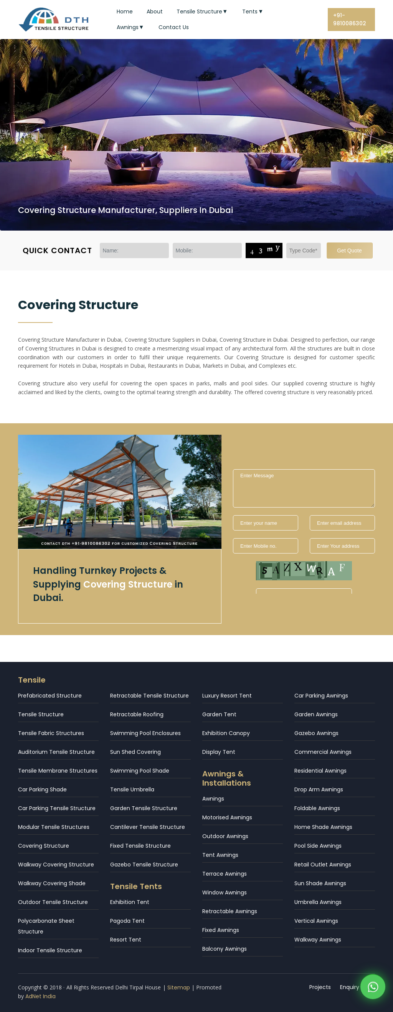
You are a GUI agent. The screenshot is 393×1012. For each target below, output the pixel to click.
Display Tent (218, 752)
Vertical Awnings (316, 921)
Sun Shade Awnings (320, 883)
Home (125, 11)
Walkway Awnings (317, 939)
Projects (320, 987)
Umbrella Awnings (318, 902)
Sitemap (178, 987)
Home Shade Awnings (323, 827)
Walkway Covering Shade (52, 883)
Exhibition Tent (129, 902)
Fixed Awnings (220, 930)
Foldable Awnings (317, 808)
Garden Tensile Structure (143, 808)
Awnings (131, 27)
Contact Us (174, 27)
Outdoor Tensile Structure (53, 902)
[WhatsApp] (372, 988)
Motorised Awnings (227, 817)
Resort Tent (125, 939)
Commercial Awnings (323, 752)
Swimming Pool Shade (139, 771)
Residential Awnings (320, 771)
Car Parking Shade (42, 789)
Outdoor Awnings (225, 836)
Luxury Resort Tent (227, 695)
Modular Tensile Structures (53, 827)
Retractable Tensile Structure (149, 695)
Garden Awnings (316, 714)
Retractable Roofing (136, 714)
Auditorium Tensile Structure (56, 752)
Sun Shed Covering (135, 752)
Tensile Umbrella (132, 789)
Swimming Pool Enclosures (145, 733)
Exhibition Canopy (226, 733)
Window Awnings (224, 892)
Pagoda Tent (127, 921)
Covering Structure (43, 846)
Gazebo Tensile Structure (144, 864)
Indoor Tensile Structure (50, 950)
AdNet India (40, 996)
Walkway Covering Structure (56, 864)
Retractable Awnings (229, 911)
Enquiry (349, 987)
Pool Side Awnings (318, 846)
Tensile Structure (203, 11)
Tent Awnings (220, 855)
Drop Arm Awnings (318, 789)
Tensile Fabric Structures (51, 733)
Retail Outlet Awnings (322, 864)
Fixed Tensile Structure (140, 846)
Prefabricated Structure (50, 695)
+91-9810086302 (349, 19)
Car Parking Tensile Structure (57, 808)
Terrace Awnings (224, 874)
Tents (253, 11)
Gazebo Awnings (316, 733)
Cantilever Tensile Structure (147, 827)
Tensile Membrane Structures (57, 771)
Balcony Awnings (224, 949)
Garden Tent (219, 714)
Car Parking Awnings (321, 695)
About (155, 11)
